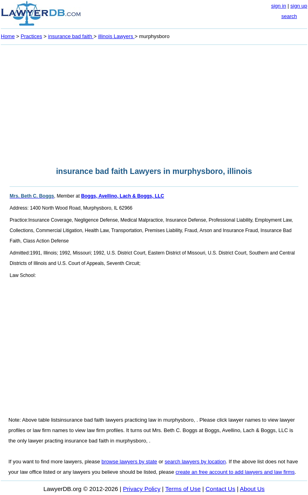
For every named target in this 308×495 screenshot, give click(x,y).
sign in (278, 6)
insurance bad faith (70, 36)
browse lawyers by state (129, 462)
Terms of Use (183, 488)
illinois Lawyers (116, 36)
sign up (298, 6)
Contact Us (220, 488)
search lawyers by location (195, 462)
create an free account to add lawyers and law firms (235, 472)
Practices (31, 36)
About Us (252, 488)
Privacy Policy (141, 488)
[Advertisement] (154, 103)
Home (8, 36)
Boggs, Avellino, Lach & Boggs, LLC (122, 196)
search (289, 16)
